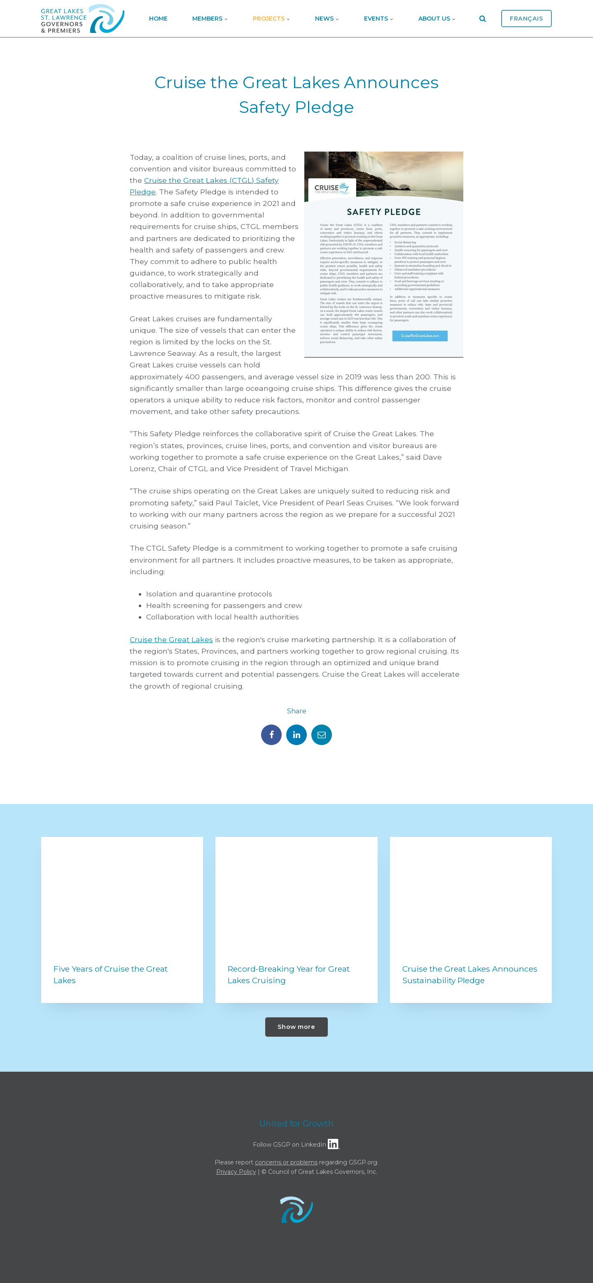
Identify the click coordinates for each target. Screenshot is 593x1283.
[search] (482, 18)
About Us (437, 18)
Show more (296, 1027)
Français (526, 18)
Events (379, 18)
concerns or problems (286, 1162)
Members (210, 18)
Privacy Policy (236, 1171)
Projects (271, 18)
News (327, 18)
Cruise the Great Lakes (171, 639)
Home (158, 18)
